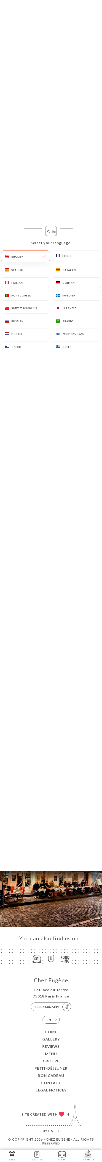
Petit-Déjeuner (51, 1068)
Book (12, 1155)
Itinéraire (88, 1155)
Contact (51, 1083)
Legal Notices (51, 1090)
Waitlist (37, 1155)
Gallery (51, 1039)
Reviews (51, 1046)
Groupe (51, 1061)
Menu (51, 1053)
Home (51, 1032)
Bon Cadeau (51, 1075)
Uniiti (53, 1131)
